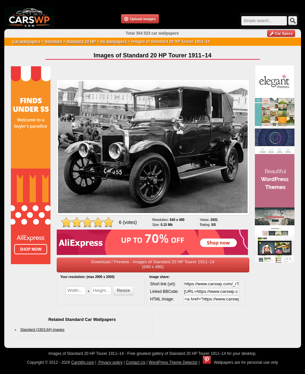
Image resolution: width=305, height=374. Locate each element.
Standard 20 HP (81, 41)
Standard (53, 41)
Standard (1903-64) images (42, 329)
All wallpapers (113, 41)
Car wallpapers (27, 41)
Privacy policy (110, 362)
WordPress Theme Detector (173, 362)
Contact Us (135, 362)
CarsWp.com (82, 362)
